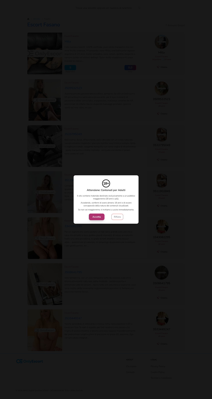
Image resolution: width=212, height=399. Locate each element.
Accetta (96, 216)
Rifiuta (117, 216)
